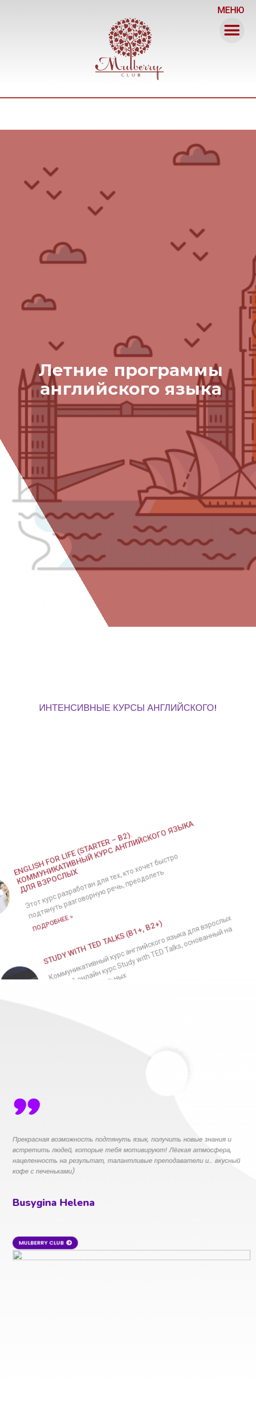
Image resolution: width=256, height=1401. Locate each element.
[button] (232, 30)
